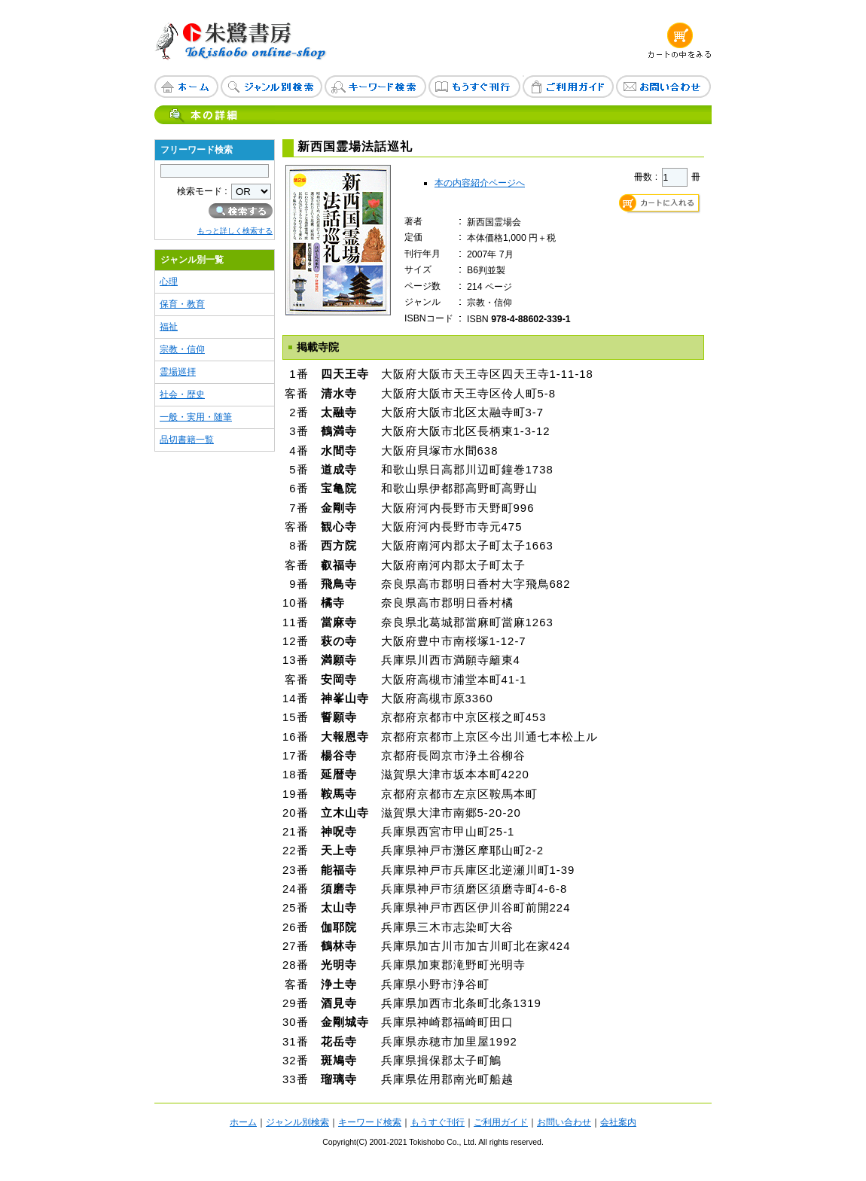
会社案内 (618, 1122)
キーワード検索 (369, 1122)
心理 (169, 281)
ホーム (243, 1122)
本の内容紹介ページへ (480, 183)
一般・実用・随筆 (196, 417)
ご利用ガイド (501, 1122)
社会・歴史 (182, 394)
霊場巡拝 (178, 372)
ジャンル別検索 (297, 1122)
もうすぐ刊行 (437, 1122)
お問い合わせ (564, 1122)
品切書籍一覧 (187, 439)
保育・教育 (182, 304)
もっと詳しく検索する (235, 231)
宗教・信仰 (182, 349)
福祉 (169, 326)
